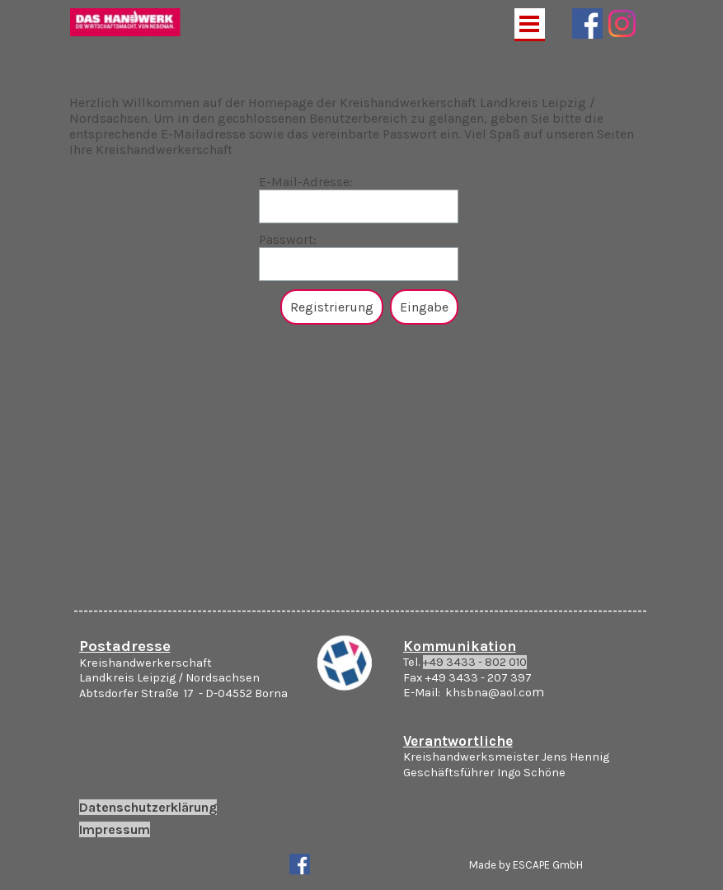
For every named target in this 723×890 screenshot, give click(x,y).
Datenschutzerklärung (148, 807)
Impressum (114, 829)
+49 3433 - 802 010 (475, 662)
